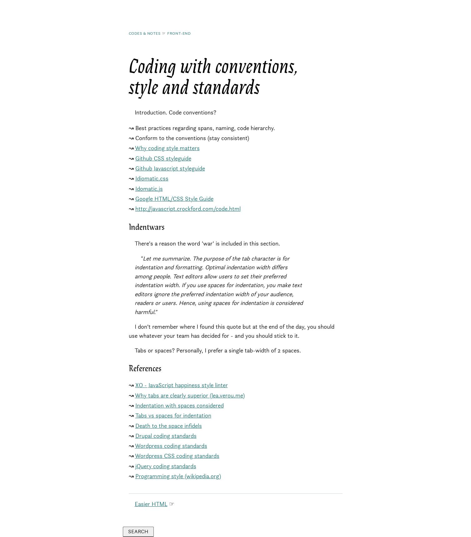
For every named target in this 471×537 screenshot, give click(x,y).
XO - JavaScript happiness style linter (181, 385)
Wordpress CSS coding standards (177, 455)
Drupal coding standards (166, 435)
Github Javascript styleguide (170, 168)
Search (138, 531)
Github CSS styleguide (163, 158)
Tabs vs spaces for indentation (173, 415)
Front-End (179, 33)
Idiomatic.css (151, 178)
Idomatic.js (149, 188)
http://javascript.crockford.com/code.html (188, 208)
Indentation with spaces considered (179, 405)
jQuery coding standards (165, 466)
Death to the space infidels (168, 425)
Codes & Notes (145, 33)
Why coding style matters (167, 148)
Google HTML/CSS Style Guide (174, 198)
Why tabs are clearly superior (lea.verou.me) (190, 395)
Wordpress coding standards (171, 445)
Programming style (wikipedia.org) (178, 476)
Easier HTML (151, 504)
